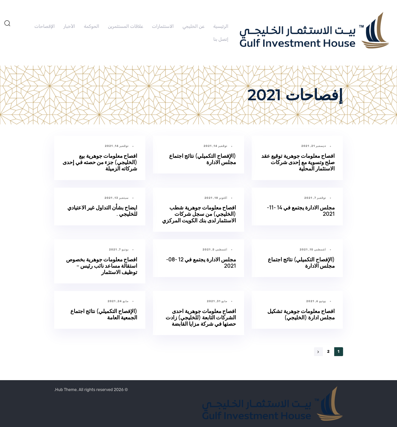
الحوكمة (91, 26)
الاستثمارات (163, 26)
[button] (7, 23)
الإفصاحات (44, 26)
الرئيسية (220, 26)
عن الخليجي (194, 26)
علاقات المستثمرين (125, 26)
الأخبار (69, 26)
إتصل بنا (220, 39)
